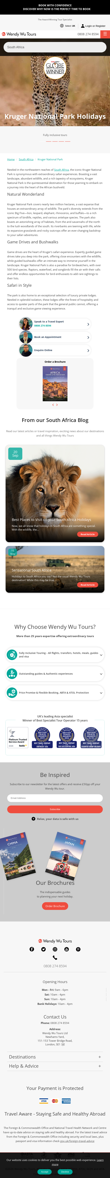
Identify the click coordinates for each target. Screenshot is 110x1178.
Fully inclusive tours (55, 135)
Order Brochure (55, 906)
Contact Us (55, 1017)
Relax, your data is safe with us (57, 819)
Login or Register (93, 26)
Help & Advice (24, 1066)
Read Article (88, 534)
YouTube (66, 949)
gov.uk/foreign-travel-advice (77, 1141)
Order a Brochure (55, 361)
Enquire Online (43, 350)
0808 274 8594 (88, 34)
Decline (65, 1171)
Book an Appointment (47, 337)
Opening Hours (55, 981)
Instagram (55, 949)
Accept (44, 1171)
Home (11, 159)
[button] (105, 34)
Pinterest (78, 949)
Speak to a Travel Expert (49, 321)
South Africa (26, 159)
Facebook (32, 949)
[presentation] (53, 404)
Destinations (22, 1057)
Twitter (43, 949)
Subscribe (55, 809)
